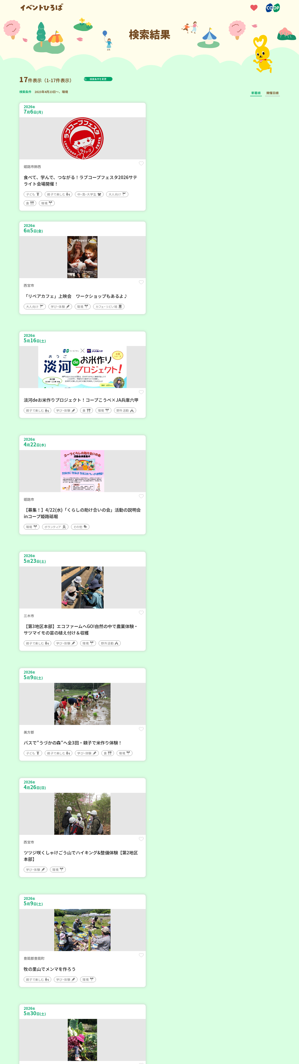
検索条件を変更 (109, 79)
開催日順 (272, 93)
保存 (91, 167)
